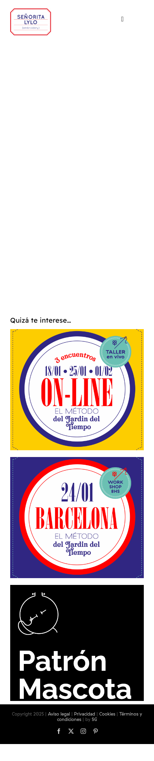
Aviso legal (59, 714)
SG (94, 719)
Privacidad (84, 714)
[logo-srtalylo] (30, 11)
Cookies (107, 714)
